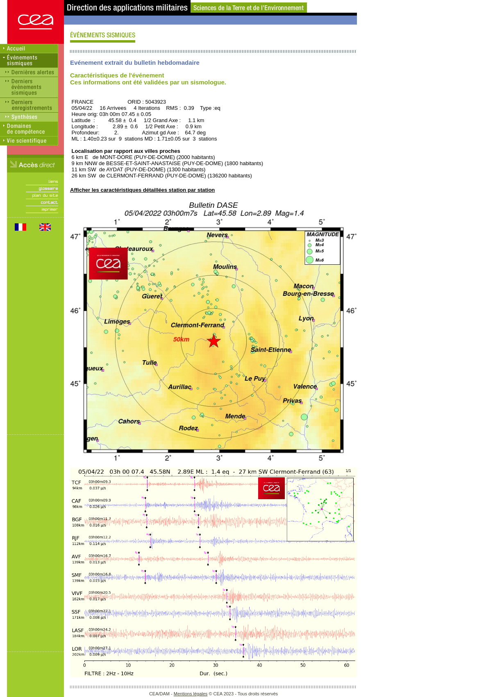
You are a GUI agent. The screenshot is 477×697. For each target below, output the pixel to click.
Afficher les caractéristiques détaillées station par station (142, 190)
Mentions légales (191, 693)
